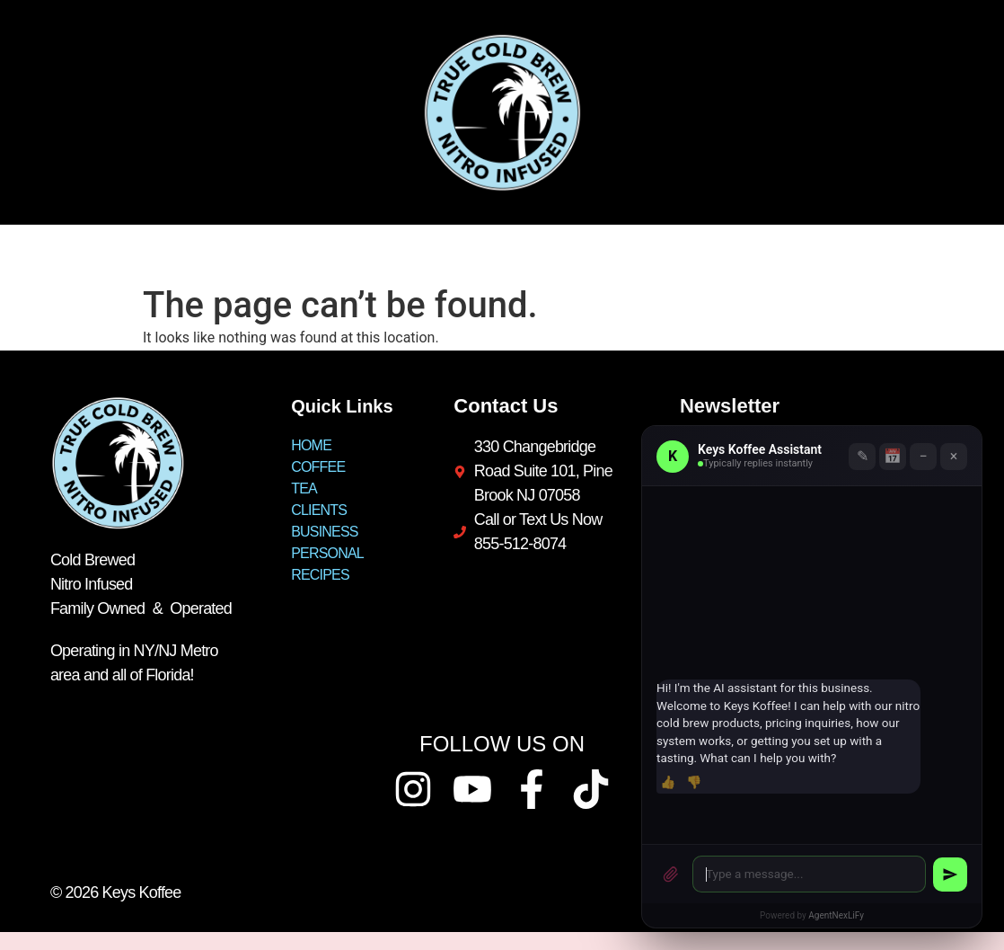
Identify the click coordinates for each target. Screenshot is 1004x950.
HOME (48, 254)
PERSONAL (511, 254)
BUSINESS (399, 254)
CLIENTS (295, 254)
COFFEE (135, 254)
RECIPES (618, 254)
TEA (214, 254)
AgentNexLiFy (836, 915)
